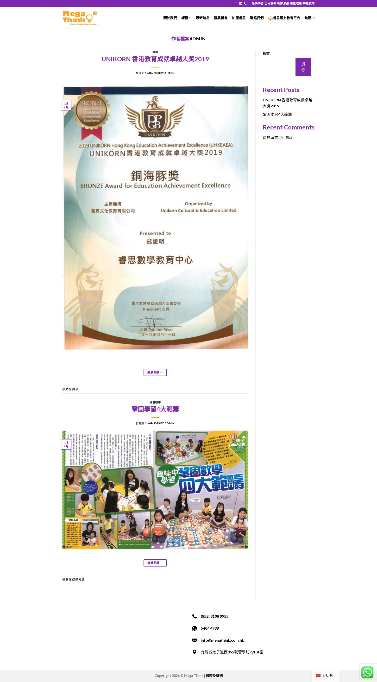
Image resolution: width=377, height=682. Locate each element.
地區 (310, 18)
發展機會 (220, 18)
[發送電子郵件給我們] (240, 3)
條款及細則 (214, 676)
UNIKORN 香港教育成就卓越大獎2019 (155, 58)
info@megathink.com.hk (222, 640)
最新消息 (202, 18)
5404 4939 (210, 628)
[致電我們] (245, 3)
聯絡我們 (257, 18)
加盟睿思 (238, 18)
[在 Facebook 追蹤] (236, 3)
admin (197, 38)
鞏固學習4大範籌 (155, 409)
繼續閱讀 (155, 372)
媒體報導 (155, 402)
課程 (186, 18)
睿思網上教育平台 (284, 18)
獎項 (155, 52)
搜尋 (266, 53)
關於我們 (170, 18)
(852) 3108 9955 (214, 616)
